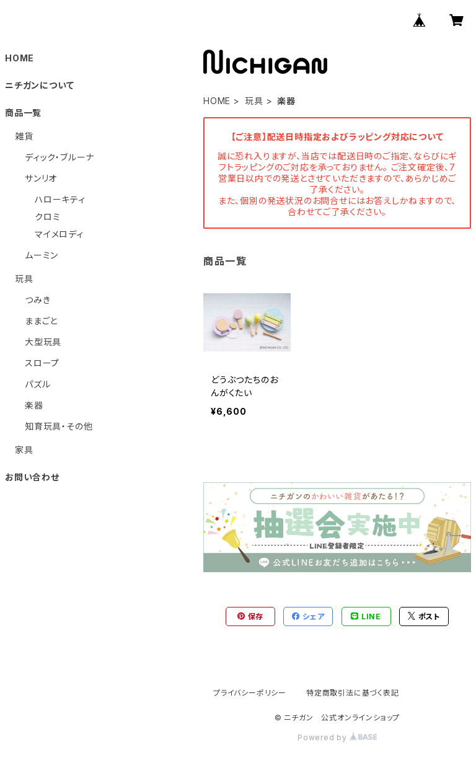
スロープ (42, 363)
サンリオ (41, 178)
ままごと (41, 321)
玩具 (254, 100)
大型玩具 (43, 342)
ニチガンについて (39, 85)
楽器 (34, 405)
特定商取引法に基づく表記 (352, 692)
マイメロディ (59, 234)
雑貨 (24, 136)
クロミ (47, 216)
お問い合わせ (32, 477)
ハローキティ (60, 199)
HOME (217, 100)
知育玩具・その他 (58, 426)
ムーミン (41, 255)
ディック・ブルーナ (59, 157)
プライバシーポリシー (249, 692)
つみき (37, 299)
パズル (37, 384)
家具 (24, 449)
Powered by (337, 737)
